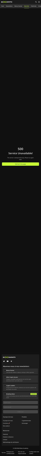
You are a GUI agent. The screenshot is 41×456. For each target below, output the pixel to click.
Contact (5, 439)
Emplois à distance (8, 437)
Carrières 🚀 (6, 423)
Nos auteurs (6, 426)
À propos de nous (8, 420)
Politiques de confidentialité (10, 452)
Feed (2, 6)
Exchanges (25, 423)
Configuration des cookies (34, 452)
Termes (4, 452)
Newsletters (9, 6)
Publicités (33, 6)
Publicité (5, 434)
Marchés (26, 6)
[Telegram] (11, 361)
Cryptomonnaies (26, 420)
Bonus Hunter (18, 6)
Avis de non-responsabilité (22, 452)
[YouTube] (8, 361)
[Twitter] (4, 361)
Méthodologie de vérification (11, 442)
